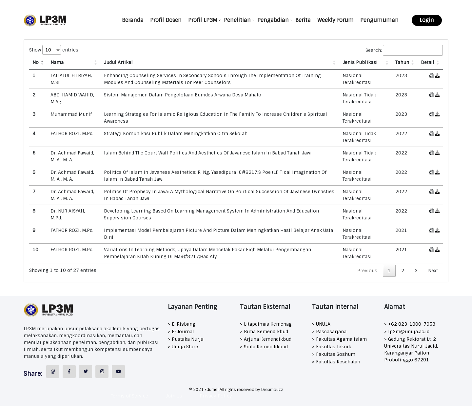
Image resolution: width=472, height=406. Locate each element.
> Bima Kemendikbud (264, 332)
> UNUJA (321, 324)
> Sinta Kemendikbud (264, 347)
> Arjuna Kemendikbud (265, 339)
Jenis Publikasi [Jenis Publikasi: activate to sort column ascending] (360, 62)
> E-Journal (181, 332)
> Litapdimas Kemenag (266, 324)
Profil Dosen (166, 20)
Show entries (53, 50)
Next (433, 271)
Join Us (174, 396)
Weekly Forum (335, 20)
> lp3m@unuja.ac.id (406, 332)
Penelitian (237, 20)
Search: (404, 50)
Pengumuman (379, 20)
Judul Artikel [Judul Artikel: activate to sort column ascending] (118, 62)
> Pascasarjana (329, 332)
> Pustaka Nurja (186, 339)
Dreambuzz (272, 389)
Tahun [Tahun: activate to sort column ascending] (402, 62)
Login (427, 20)
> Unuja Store (183, 347)
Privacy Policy (216, 396)
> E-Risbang (181, 324)
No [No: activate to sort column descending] (35, 62)
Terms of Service (129, 396)
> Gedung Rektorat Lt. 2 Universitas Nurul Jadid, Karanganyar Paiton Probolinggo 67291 (411, 349)
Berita (303, 20)
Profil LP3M (202, 20)
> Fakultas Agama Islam (339, 339)
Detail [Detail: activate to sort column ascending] (427, 62)
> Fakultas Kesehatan (336, 362)
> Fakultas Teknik (331, 347)
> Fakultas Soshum (333, 354)
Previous (367, 271)
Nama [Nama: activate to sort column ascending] (57, 62)
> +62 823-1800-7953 (409, 324)
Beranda (133, 20)
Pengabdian (273, 20)
